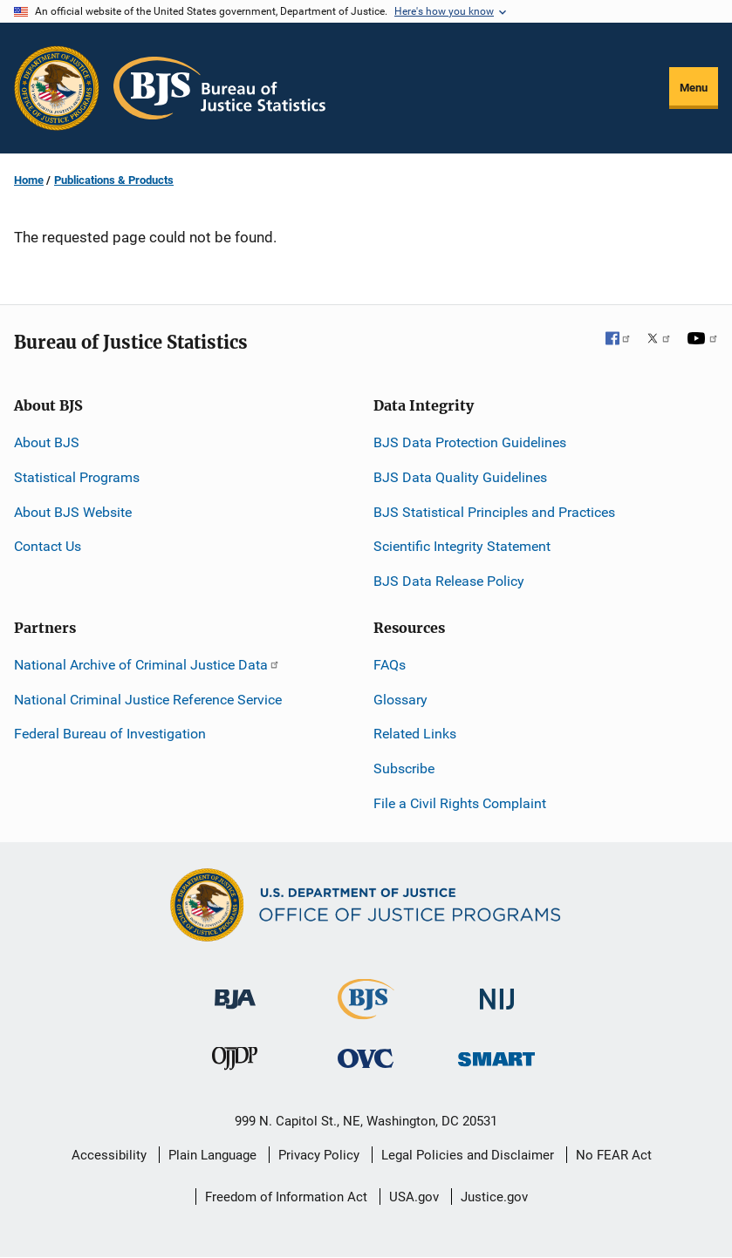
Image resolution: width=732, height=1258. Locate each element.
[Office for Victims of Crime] (365, 1058)
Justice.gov (494, 1197)
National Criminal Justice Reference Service (148, 699)
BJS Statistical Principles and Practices (494, 512)
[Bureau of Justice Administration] (235, 991)
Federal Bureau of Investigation (110, 733)
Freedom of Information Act (286, 1197)
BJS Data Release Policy (448, 581)
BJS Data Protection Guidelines (469, 442)
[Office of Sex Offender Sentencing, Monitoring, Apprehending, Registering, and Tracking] (496, 1054)
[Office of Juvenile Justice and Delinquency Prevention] (234, 1062)
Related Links (414, 733)
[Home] (219, 88)
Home (29, 180)
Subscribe (403, 768)
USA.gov (414, 1197)
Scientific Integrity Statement (462, 546)
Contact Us (47, 546)
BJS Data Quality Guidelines (460, 477)
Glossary (400, 699)
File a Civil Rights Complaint (459, 803)
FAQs (389, 664)
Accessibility (109, 1155)
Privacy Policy (318, 1155)
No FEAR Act (614, 1155)
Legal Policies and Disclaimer (467, 1155)
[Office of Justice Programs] (56, 88)
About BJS (46, 442)
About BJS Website (73, 512)
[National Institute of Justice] (497, 991)
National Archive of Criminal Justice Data (147, 664)
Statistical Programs (77, 477)
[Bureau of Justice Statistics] (366, 1011)
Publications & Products (114, 180)
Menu (694, 87)
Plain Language (212, 1155)
